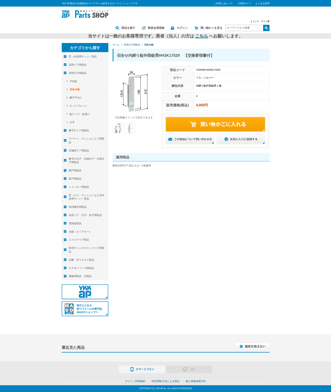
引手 (72, 122)
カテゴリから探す (85, 48)
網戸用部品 (75, 170)
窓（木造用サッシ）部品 (83, 56)
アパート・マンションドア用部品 (86, 140)
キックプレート (78, 105)
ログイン (182, 27)
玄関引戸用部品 (78, 73)
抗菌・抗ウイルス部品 (81, 259)
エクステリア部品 (79, 239)
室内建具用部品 (78, 206)
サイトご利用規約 (135, 381)
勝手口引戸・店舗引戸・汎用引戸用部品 (86, 160)
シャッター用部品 (79, 187)
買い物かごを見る (211, 27)
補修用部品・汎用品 (80, 276)
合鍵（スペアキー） (80, 231)
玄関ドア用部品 (78, 64)
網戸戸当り (76, 97)
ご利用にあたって (223, 3)
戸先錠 (73, 81)
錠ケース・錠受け (80, 114)
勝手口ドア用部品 (79, 130)
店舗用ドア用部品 (79, 150)
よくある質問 (263, 3)
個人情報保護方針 (196, 381)
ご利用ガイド (244, 3)
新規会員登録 (156, 27)
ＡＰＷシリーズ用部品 (81, 268)
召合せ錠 (75, 89)
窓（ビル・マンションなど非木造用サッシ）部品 (86, 197)
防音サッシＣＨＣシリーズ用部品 (86, 250)
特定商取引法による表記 (166, 381)
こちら (201, 36)
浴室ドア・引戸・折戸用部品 (85, 215)
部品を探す (128, 27)
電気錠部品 (75, 223)
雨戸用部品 (75, 178)
